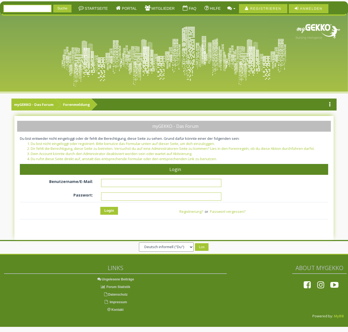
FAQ (192, 8)
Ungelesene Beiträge (115, 279)
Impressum (115, 302)
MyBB (339, 316)
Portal (129, 8)
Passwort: (83, 195)
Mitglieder (162, 8)
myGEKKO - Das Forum (34, 104)
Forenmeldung (76, 104)
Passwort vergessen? (228, 211)
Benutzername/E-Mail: (71, 181)
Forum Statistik (115, 287)
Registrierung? (191, 211)
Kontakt (115, 310)
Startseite (96, 8)
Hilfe (215, 8)
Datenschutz (115, 294)
